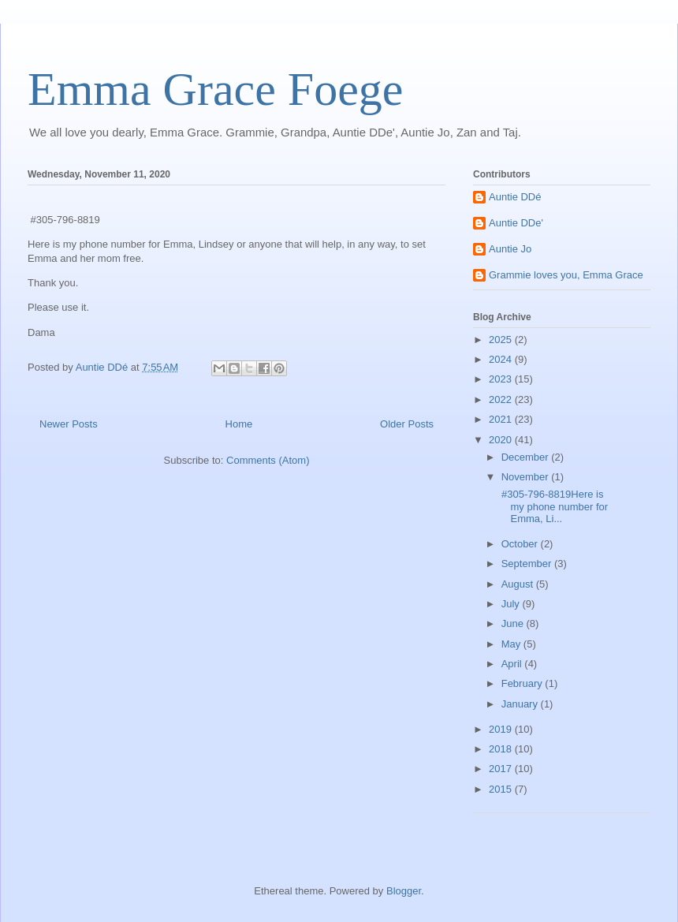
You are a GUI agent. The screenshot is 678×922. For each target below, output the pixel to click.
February (523, 683)
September (527, 563)
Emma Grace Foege (215, 89)
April (513, 664)
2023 (502, 379)
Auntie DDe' (516, 223)
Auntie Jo (510, 249)
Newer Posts (68, 424)
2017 (502, 769)
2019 (502, 729)
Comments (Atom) (267, 460)
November (526, 477)
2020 (502, 440)
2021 (502, 419)
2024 (502, 359)
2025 (502, 339)
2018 (502, 749)
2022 (502, 399)
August (518, 584)
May (512, 644)
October (521, 544)
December (526, 457)
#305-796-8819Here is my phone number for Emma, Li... (553, 506)
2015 (502, 789)
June (514, 623)
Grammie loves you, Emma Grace (566, 275)
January (521, 704)
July (512, 604)
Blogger (403, 891)
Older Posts (407, 424)
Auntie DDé (515, 197)
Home (239, 424)
